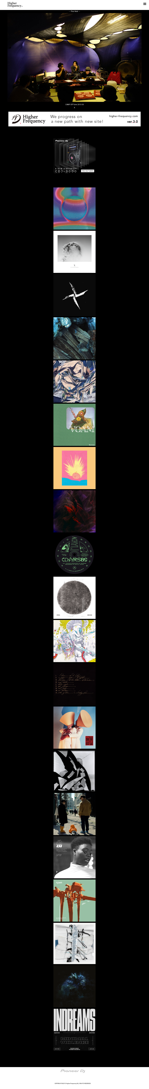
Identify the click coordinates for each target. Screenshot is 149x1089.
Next (77, 11)
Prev (71, 11)
